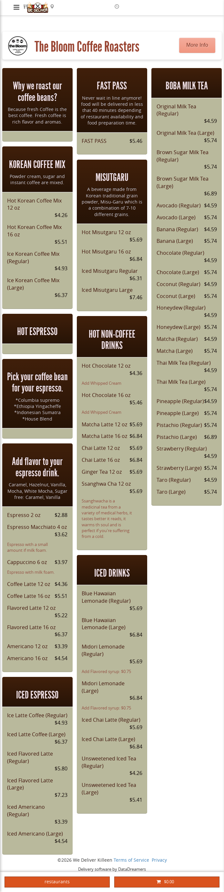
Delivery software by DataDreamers (112, 869)
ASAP (125, 6)
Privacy (159, 860)
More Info (197, 45)
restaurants (57, 882)
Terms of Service (131, 860)
